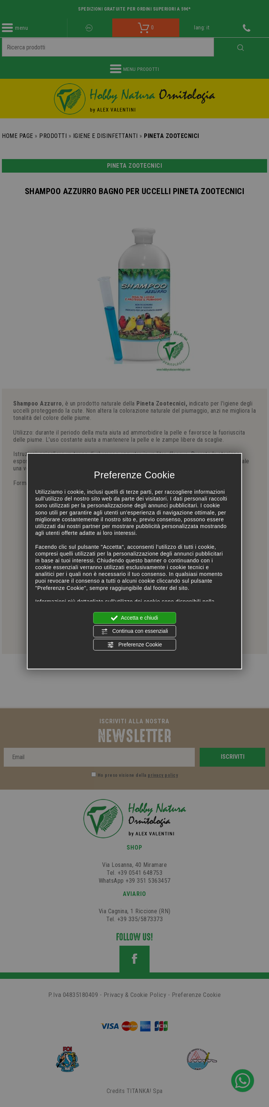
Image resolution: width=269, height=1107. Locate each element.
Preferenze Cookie (134, 644)
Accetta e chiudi (134, 618)
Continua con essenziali (134, 631)
